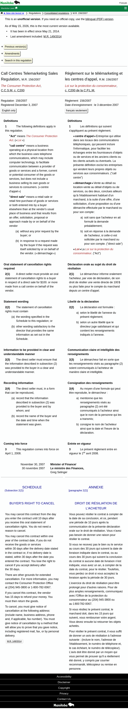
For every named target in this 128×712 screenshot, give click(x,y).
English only (8, 110)
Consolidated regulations (56, 13)
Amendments (12, 53)
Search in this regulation (18, 60)
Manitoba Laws (9, 7)
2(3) (8, 359)
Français (123, 3)
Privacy (64, 693)
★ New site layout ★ (13, 13)
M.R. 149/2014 (52, 36)
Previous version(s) (15, 46)
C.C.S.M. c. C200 (13, 90)
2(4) (8, 388)
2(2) (8, 307)
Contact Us (64, 699)
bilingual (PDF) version (99, 19)
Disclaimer (64, 682)
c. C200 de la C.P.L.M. (80, 90)
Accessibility (64, 676)
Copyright (64, 687)
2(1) (8, 274)
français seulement (76, 110)
